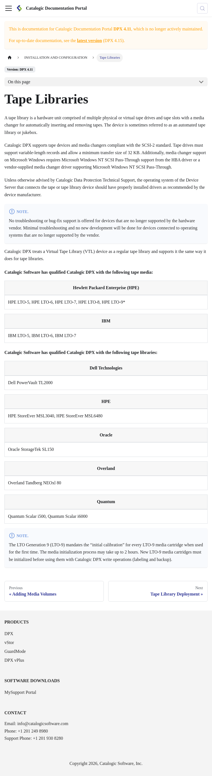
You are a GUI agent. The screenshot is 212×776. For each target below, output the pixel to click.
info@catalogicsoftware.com (42, 723)
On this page (19, 81)
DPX (8, 633)
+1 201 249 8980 (33, 731)
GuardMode (15, 651)
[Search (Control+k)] (202, 8)
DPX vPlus (14, 660)
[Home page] (9, 57)
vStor (9, 642)
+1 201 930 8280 (48, 738)
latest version (89, 40)
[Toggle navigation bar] (8, 8)
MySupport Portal (20, 692)
